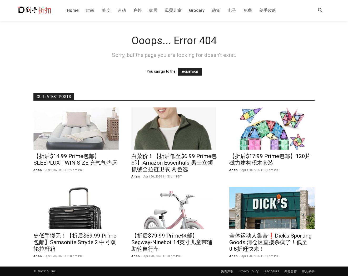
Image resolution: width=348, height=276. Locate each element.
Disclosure (271, 271)
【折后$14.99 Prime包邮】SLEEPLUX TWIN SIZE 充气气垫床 (75, 159)
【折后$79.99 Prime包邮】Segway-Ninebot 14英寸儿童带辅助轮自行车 (171, 242)
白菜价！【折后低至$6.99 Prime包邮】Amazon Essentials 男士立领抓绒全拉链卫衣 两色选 (174, 162)
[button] (320, 10)
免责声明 (227, 271)
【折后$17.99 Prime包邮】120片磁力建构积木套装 (270, 159)
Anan (37, 170)
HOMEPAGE (190, 71)
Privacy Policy (248, 271)
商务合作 (290, 271)
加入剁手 (308, 271)
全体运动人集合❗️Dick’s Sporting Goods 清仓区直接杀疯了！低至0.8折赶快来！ (270, 242)
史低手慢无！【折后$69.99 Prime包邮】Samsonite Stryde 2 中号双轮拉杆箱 (74, 242)
